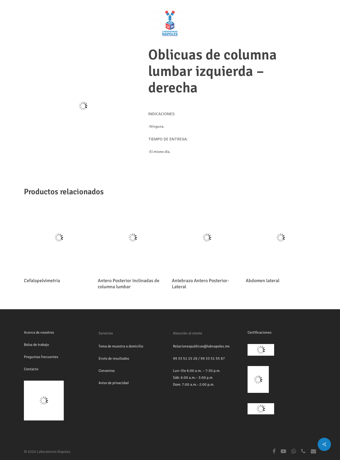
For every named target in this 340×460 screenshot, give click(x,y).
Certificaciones (259, 332)
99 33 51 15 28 (185, 358)
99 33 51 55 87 (213, 358)
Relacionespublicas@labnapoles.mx (201, 346)
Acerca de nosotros (39, 332)
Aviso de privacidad (114, 383)
